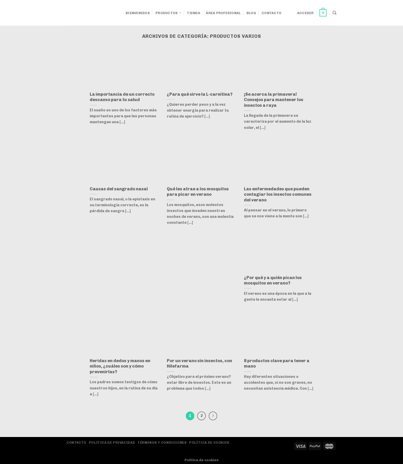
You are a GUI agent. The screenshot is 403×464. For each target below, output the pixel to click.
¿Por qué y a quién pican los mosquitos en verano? (273, 280)
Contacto (271, 13)
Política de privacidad (112, 442)
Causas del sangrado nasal (119, 188)
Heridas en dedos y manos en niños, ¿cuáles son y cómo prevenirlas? (120, 366)
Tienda (193, 13)
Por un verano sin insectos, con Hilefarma (199, 363)
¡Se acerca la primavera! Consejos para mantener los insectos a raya (273, 100)
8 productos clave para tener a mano (276, 363)
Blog (251, 13)
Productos (168, 12)
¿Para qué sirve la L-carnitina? (200, 94)
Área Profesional (223, 13)
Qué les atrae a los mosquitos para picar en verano (198, 191)
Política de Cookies (209, 442)
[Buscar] (334, 13)
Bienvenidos (138, 13)
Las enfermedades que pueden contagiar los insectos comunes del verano (278, 194)
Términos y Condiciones (162, 442)
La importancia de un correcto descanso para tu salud (122, 97)
